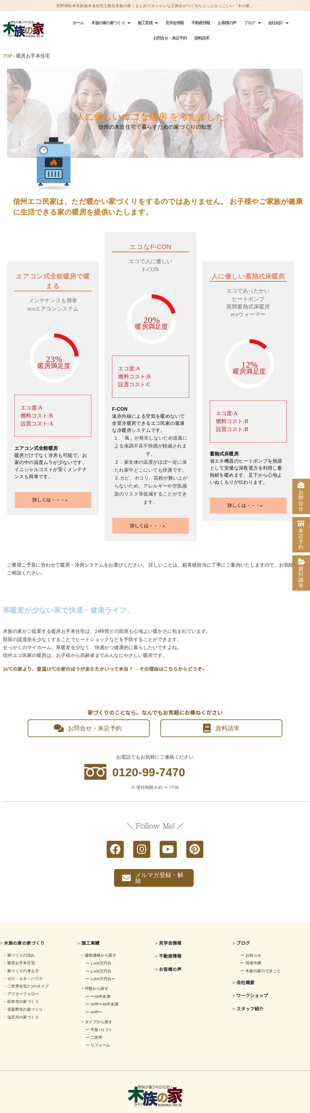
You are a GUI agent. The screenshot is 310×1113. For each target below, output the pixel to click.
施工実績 (148, 23)
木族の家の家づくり (110, 23)
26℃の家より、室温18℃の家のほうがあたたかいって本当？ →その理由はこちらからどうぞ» (104, 669)
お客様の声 (227, 23)
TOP (7, 55)
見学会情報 (174, 23)
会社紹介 (278, 23)
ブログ (252, 23)
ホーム (78, 23)
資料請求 (201, 38)
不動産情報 (201, 23)
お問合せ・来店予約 (170, 38)
